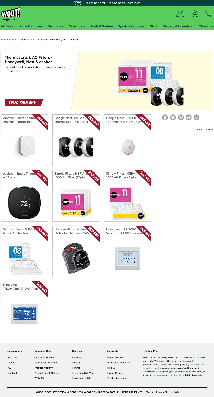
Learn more (133, 3)
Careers (11, 362)
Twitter (76, 362)
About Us (12, 357)
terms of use (159, 375)
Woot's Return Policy (45, 362)
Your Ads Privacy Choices (159, 392)
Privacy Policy (114, 373)
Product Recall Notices (47, 373)
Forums (180, 14)
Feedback (12, 373)
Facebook (77, 357)
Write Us (39, 378)
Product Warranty (44, 367)
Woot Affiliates (115, 357)
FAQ (9, 367)
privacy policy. (177, 375)
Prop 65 (111, 367)
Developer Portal (81, 378)
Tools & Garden (9, 39)
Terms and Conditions (119, 362)
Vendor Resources (117, 378)
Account (195, 14)
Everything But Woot (83, 373)
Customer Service (44, 357)
